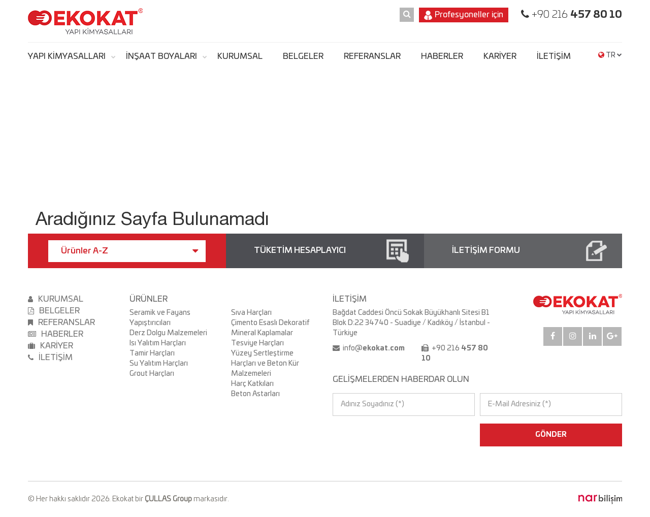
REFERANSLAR (372, 56)
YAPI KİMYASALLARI (67, 56)
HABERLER (442, 56)
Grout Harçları (151, 373)
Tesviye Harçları (257, 343)
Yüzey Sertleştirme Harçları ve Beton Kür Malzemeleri (265, 363)
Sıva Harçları (251, 312)
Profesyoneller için (463, 15)
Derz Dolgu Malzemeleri (168, 333)
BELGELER (303, 56)
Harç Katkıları (252, 383)
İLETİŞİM (554, 56)
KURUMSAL (240, 56)
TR (610, 55)
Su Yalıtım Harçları (158, 363)
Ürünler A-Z (129, 251)
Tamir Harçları (152, 353)
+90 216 (575, 15)
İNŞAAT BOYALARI (161, 56)
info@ (373, 348)
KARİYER (499, 56)
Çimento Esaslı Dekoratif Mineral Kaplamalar (270, 328)
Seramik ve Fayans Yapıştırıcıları (159, 318)
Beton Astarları (255, 394)
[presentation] (376, 435)
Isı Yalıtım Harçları (157, 343)
